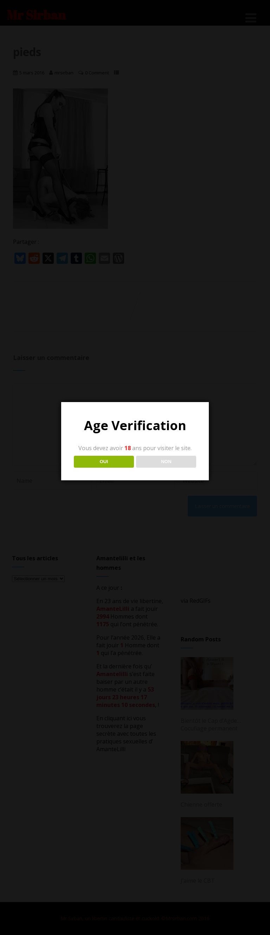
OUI (103, 461)
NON (166, 461)
